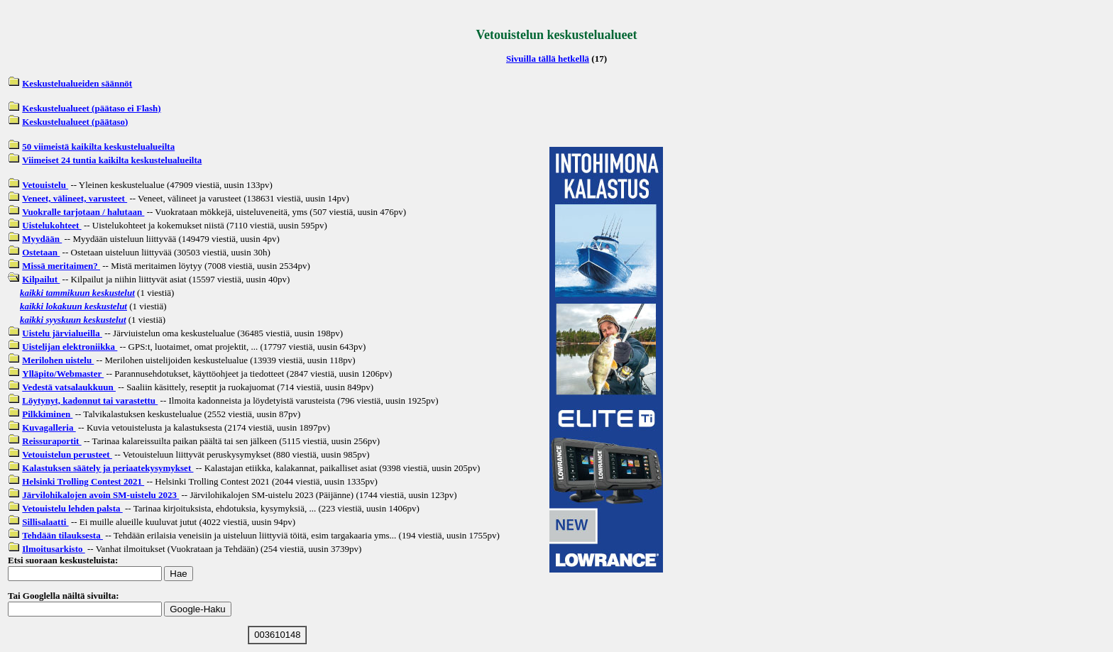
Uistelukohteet (51, 225)
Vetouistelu (45, 184)
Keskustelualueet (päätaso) (75, 121)
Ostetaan (41, 252)
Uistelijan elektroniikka (69, 346)
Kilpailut (41, 279)
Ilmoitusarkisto (53, 548)
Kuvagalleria (48, 427)
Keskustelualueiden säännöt (77, 83)
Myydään (42, 238)
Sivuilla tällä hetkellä (547, 58)
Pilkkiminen (47, 414)
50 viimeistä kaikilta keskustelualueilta (98, 146)
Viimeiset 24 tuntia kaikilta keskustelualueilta (112, 160)
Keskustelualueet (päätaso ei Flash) (91, 108)
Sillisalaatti (45, 521)
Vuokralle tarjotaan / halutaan (83, 211)
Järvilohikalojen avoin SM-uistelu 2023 (100, 495)
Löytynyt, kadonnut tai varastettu (90, 400)
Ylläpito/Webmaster (63, 373)
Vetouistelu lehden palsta (72, 508)
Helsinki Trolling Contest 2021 (83, 481)
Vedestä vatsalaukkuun (69, 387)
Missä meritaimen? (61, 265)
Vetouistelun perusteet (67, 454)
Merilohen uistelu (58, 360)
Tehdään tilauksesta (62, 535)
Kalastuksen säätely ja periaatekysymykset (107, 468)
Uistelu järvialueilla (62, 333)
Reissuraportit (51, 441)
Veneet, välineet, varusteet (74, 198)
